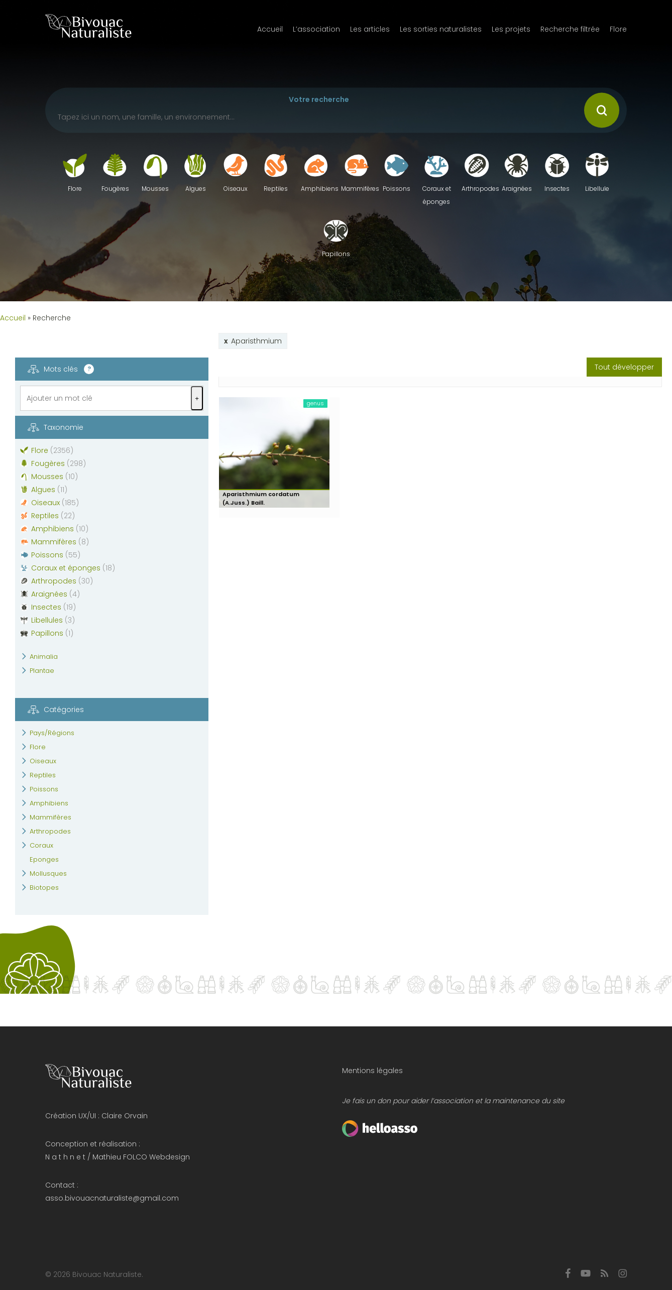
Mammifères (50, 817)
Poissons (44, 789)
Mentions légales (372, 1071)
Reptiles (43, 775)
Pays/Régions (52, 733)
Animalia (44, 656)
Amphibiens (49, 803)
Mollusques (48, 873)
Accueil (13, 318)
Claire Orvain (124, 1116)
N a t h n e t (65, 1157)
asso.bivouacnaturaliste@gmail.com (112, 1198)
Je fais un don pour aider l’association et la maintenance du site (453, 1101)
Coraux (41, 845)
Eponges (44, 859)
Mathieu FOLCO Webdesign (141, 1157)
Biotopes (44, 887)
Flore (38, 747)
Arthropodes (50, 831)
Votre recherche (319, 99)
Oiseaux (43, 761)
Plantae (42, 670)
